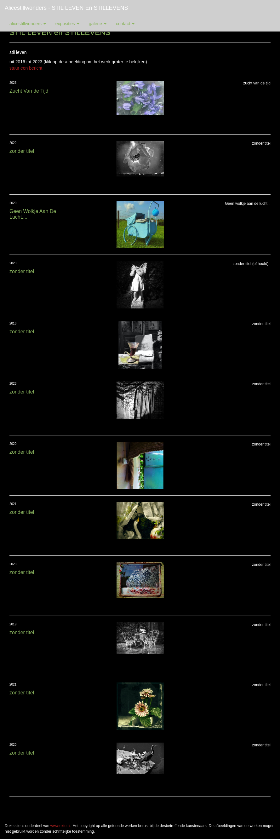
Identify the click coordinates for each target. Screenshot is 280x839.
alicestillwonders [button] (27, 23)
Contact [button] (125, 23)
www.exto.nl (60, 826)
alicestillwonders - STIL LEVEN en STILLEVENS (66, 8)
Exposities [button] (67, 23)
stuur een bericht (25, 68)
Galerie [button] (97, 23)
